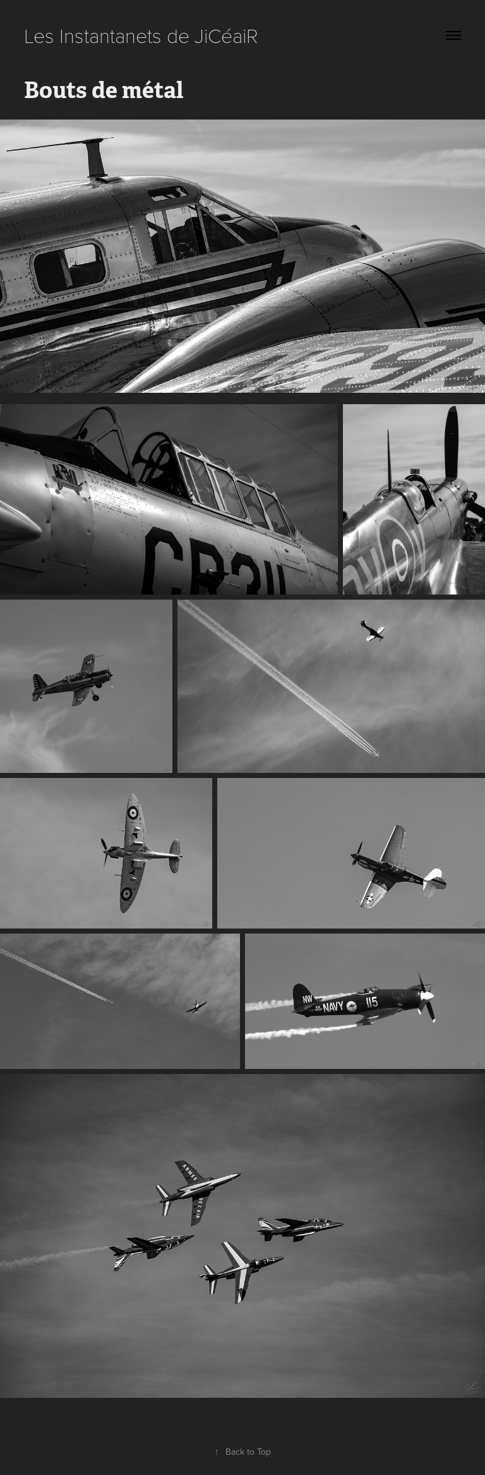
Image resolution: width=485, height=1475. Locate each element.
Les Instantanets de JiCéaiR (141, 35)
